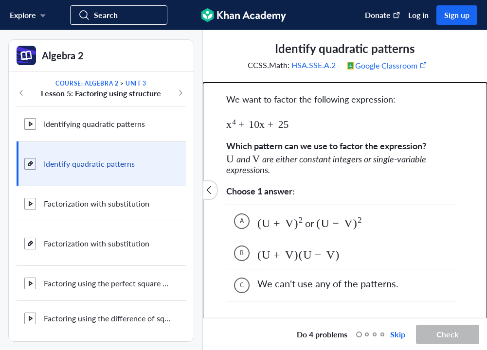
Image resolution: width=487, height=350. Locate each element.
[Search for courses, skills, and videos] (118, 15)
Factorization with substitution (96, 203)
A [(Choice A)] (242, 179)
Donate (382, 14)
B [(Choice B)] (242, 211)
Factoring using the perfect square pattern (107, 283)
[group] (345, 174)
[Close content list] (210, 190)
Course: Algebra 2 (86, 83)
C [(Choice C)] (242, 243)
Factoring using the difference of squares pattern (107, 318)
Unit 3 (136, 83)
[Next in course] (180, 93)
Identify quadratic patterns (89, 163)
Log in (418, 14)
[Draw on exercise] (220, 334)
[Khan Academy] (243, 15)
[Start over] (279, 334)
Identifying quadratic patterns (94, 123)
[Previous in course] (21, 93)
